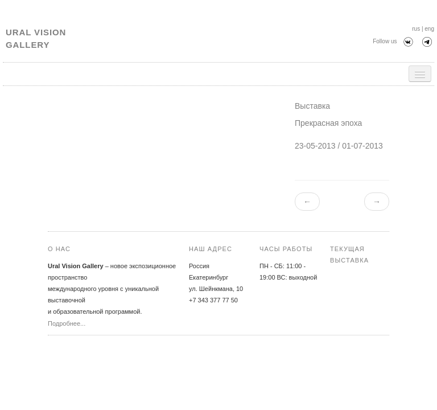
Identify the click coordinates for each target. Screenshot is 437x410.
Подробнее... (66, 323)
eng (429, 29)
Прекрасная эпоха (328, 123)
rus (416, 29)
